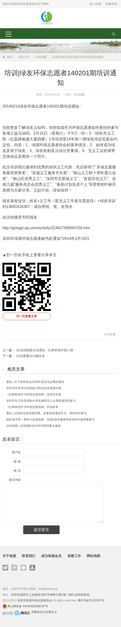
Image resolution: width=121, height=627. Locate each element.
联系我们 (28, 556)
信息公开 (24, 57)
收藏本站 (111, 4)
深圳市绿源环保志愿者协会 (34, 600)
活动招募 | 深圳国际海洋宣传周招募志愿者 (33, 425)
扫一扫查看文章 (26, 316)
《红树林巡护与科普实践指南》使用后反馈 (33, 394)
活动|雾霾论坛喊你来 (30, 356)
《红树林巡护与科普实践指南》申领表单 (32, 407)
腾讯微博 (14, 568)
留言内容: (15, 480)
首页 (10, 57)
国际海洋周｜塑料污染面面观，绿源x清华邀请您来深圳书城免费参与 (50, 419)
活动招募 (41, 57)
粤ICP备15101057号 (91, 600)
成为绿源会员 (51, 556)
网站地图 (93, 556)
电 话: (17, 470)
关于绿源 (9, 556)
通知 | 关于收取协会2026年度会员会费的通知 (35, 382)
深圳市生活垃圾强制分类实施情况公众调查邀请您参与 (41, 400)
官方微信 (23, 568)
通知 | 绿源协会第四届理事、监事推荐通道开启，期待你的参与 (46, 413)
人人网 (32, 568)
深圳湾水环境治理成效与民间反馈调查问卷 (33, 388)
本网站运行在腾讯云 (44, 612)
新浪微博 (5, 568)
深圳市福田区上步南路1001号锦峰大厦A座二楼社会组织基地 (50, 594)
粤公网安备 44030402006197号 (27, 606)
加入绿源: (95, 4)
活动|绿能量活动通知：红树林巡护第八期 (44, 350)
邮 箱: (17, 461)
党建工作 (74, 556)
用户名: (16, 452)
